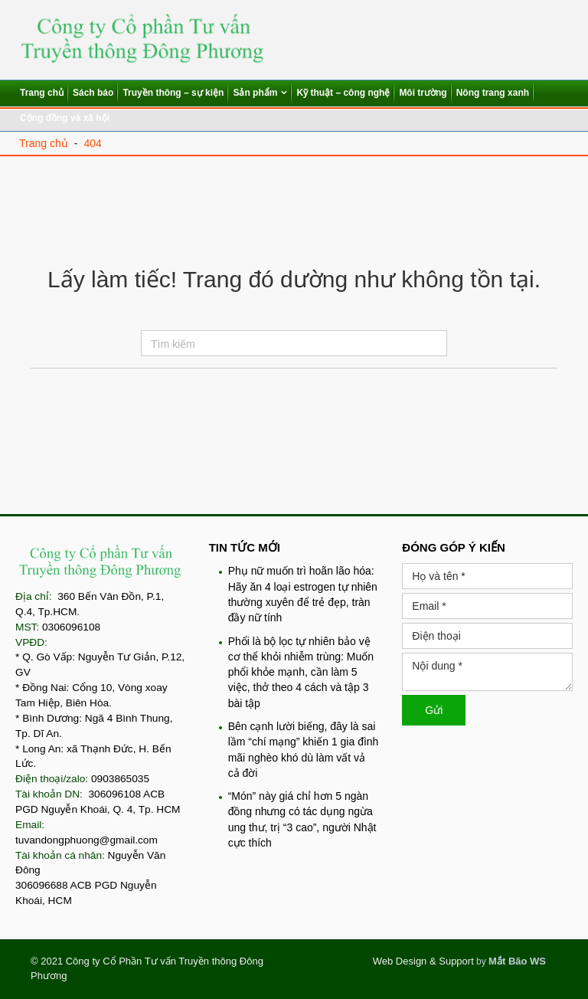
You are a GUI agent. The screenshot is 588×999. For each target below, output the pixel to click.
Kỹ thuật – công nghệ (343, 92)
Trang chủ (42, 92)
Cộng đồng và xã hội (64, 118)
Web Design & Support (423, 961)
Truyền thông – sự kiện (173, 92)
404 (92, 143)
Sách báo (93, 92)
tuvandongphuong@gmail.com (86, 840)
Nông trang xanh (492, 92)
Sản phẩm (255, 92)
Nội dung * (487, 672)
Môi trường (422, 92)
